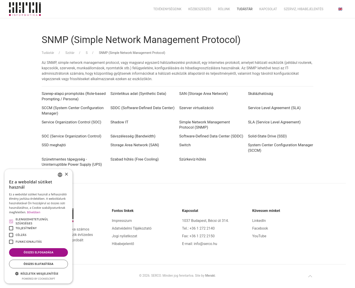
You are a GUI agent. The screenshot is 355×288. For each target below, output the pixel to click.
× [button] (66, 174)
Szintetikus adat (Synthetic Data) (138, 93)
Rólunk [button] (224, 9)
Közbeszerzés (199, 9)
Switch (185, 145)
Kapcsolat (268, 9)
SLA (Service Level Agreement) (274, 122)
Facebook (260, 228)
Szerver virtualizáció (196, 108)
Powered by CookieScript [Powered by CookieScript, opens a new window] (38, 278)
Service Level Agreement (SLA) (274, 108)
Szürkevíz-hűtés (192, 159)
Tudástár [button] (245, 9)
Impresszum (122, 220)
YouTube (259, 236)
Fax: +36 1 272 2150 (198, 236)
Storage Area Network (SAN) (134, 145)
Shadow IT (119, 122)
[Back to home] (25, 9)
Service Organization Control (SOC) (72, 122)
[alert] (38, 226)
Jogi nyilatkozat (124, 236)
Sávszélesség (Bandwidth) (133, 136)
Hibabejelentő (123, 244)
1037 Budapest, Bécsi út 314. (205, 220)
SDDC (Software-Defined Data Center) (142, 108)
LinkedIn (259, 220)
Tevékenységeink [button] (167, 9)
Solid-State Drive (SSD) (267, 136)
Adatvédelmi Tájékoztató (131, 228)
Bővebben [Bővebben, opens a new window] (33, 212)
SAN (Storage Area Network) (203, 93)
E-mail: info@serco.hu (199, 244)
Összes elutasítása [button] (38, 264)
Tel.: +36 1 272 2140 (198, 228)
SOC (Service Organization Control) (72, 136)
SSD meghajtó (54, 145)
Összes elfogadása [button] (38, 252)
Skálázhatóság (260, 93)
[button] (310, 276)
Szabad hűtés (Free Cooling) (134, 159)
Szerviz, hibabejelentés (303, 9)
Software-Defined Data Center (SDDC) (211, 136)
